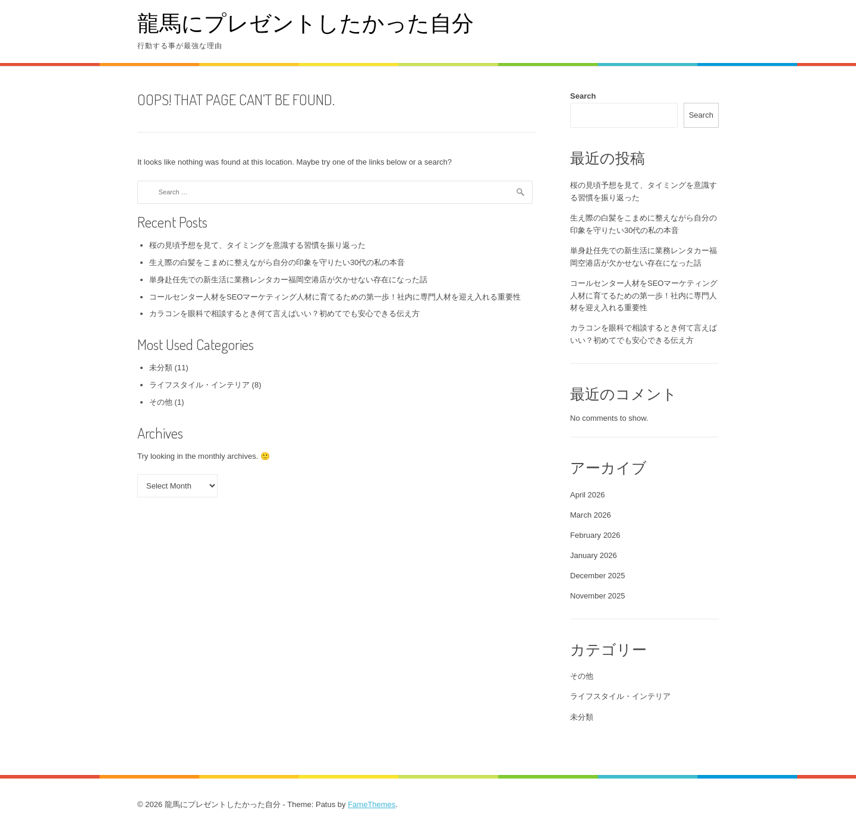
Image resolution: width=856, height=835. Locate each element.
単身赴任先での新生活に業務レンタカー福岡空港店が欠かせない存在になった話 (288, 279)
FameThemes (371, 804)
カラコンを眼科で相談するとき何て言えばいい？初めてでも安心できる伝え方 (284, 313)
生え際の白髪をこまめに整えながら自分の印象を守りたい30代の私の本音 (277, 262)
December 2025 (597, 575)
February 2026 (595, 535)
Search (583, 96)
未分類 (160, 367)
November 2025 (597, 595)
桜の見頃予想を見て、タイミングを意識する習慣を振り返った (257, 245)
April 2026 (587, 494)
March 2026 (590, 515)
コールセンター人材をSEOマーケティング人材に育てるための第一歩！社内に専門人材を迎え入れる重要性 (335, 296)
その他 (160, 402)
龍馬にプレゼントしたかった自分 (305, 22)
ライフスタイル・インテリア (199, 384)
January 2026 (593, 555)
